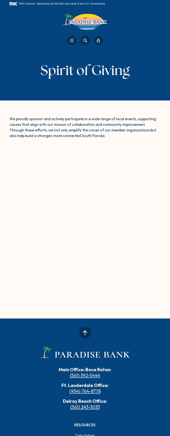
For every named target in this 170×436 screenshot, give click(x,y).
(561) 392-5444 (85, 375)
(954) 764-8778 (85, 391)
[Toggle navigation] (71, 40)
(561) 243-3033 (85, 407)
